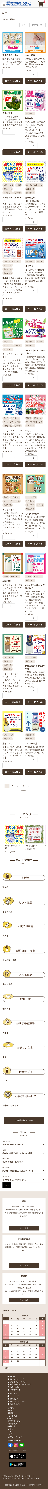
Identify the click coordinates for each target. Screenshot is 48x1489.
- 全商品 (10, 1411)
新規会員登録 (13, 1404)
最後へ (24, 791)
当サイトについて (15, 1379)
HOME (11, 1377)
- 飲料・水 (11, 1426)
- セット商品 (12, 1416)
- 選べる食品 (12, 1424)
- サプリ (10, 1434)
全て (5, 13)
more (7, 1185)
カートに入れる (12, 81)
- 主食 (9, 1432)
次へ (39, 786)
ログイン (12, 1394)
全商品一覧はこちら (24, 1120)
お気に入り (13, 1399)
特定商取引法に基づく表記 (19, 1384)
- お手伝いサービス (14, 1437)
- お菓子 (10, 1429)
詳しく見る (24, 1228)
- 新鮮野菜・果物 (13, 1421)
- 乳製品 (10, 1413)
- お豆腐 (10, 1418)
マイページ (13, 1396)
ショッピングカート (16, 1401)
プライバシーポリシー (17, 1382)
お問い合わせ (13, 1387)
